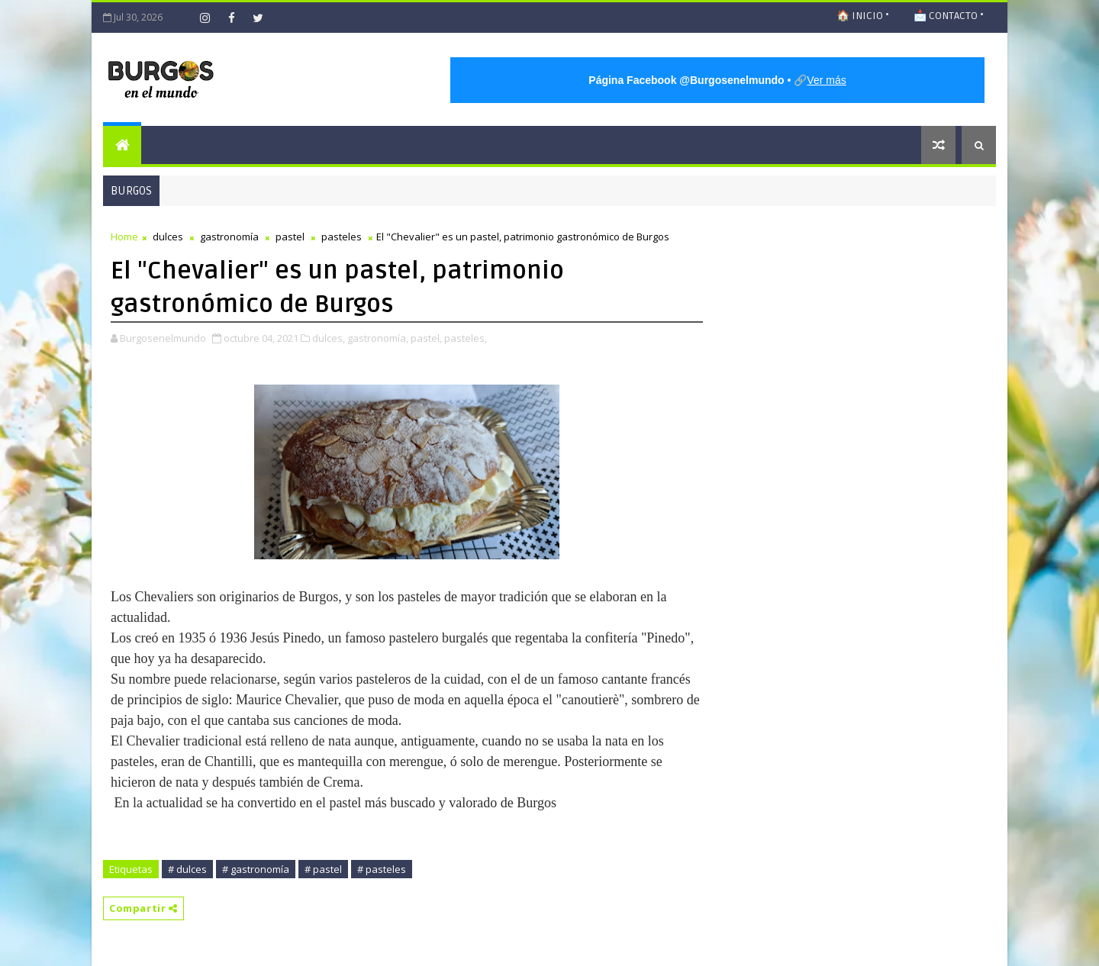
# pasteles (381, 869)
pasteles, (465, 338)
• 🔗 (717, 80)
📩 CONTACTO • (949, 15)
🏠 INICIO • (862, 15)
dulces (168, 236)
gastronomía (229, 236)
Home (124, 236)
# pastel (323, 869)
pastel (290, 236)
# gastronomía (255, 869)
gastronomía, (377, 338)
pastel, (426, 338)
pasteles (341, 236)
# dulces (187, 869)
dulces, (328, 338)
